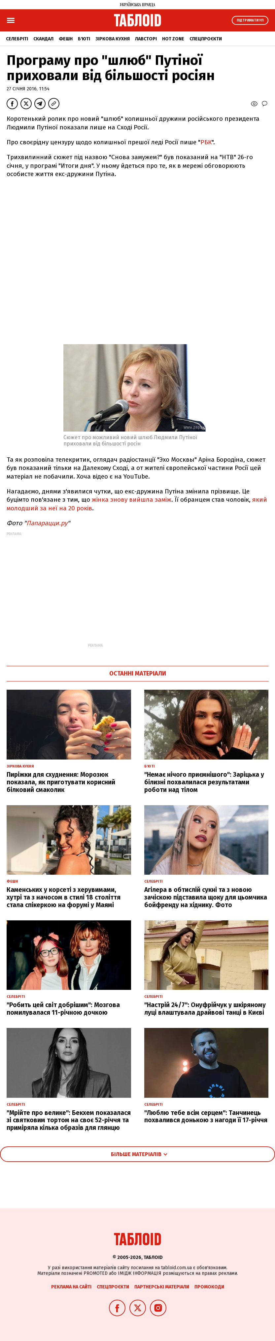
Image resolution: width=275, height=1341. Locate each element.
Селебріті (17, 39)
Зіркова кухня (112, 39)
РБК (206, 142)
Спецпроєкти (205, 39)
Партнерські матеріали (161, 1287)
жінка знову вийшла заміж (131, 499)
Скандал (43, 39)
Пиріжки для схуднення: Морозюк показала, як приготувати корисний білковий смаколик (61, 782)
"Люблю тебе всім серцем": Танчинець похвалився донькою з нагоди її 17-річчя (205, 1116)
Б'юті (84, 39)
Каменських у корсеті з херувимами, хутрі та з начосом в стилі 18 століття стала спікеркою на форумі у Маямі (63, 897)
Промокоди (209, 1287)
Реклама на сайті (71, 1287)
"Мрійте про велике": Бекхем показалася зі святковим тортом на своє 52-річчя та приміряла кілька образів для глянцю (69, 1120)
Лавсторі (146, 39)
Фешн (66, 39)
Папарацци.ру (46, 523)
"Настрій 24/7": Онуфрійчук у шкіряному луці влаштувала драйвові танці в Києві (205, 1008)
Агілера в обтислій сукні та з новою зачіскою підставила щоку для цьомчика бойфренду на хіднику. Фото (205, 897)
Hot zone (173, 39)
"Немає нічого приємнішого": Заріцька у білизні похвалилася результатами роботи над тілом (204, 782)
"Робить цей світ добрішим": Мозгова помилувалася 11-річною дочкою (63, 1008)
